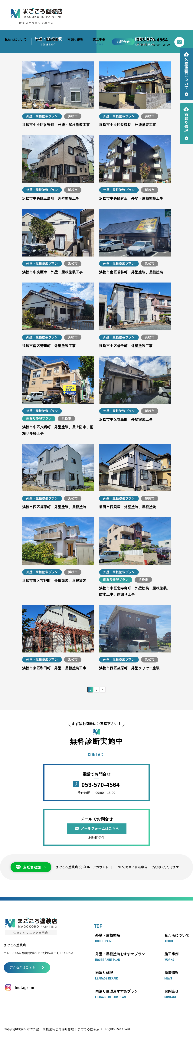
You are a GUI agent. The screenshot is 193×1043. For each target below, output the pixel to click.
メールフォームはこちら (100, 828)
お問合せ (172, 994)
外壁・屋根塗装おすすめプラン (120, 956)
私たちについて (177, 938)
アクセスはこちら (22, 967)
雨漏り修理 (106, 975)
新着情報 (172, 975)
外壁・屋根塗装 (107, 938)
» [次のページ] (103, 689)
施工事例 (172, 956)
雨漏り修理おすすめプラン (116, 994)
